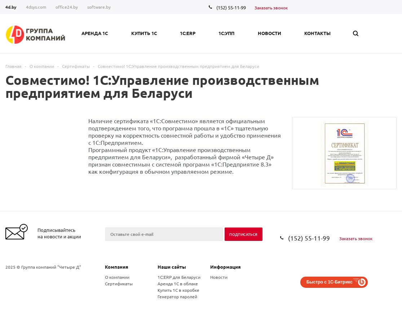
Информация (225, 267)
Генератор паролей (177, 296)
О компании (117, 277)
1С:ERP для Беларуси (179, 277)
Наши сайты (172, 267)
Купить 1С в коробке (178, 290)
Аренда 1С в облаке (178, 283)
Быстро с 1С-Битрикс (329, 282)
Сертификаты (119, 283)
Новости (218, 277)
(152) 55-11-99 (231, 7)
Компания (116, 267)
